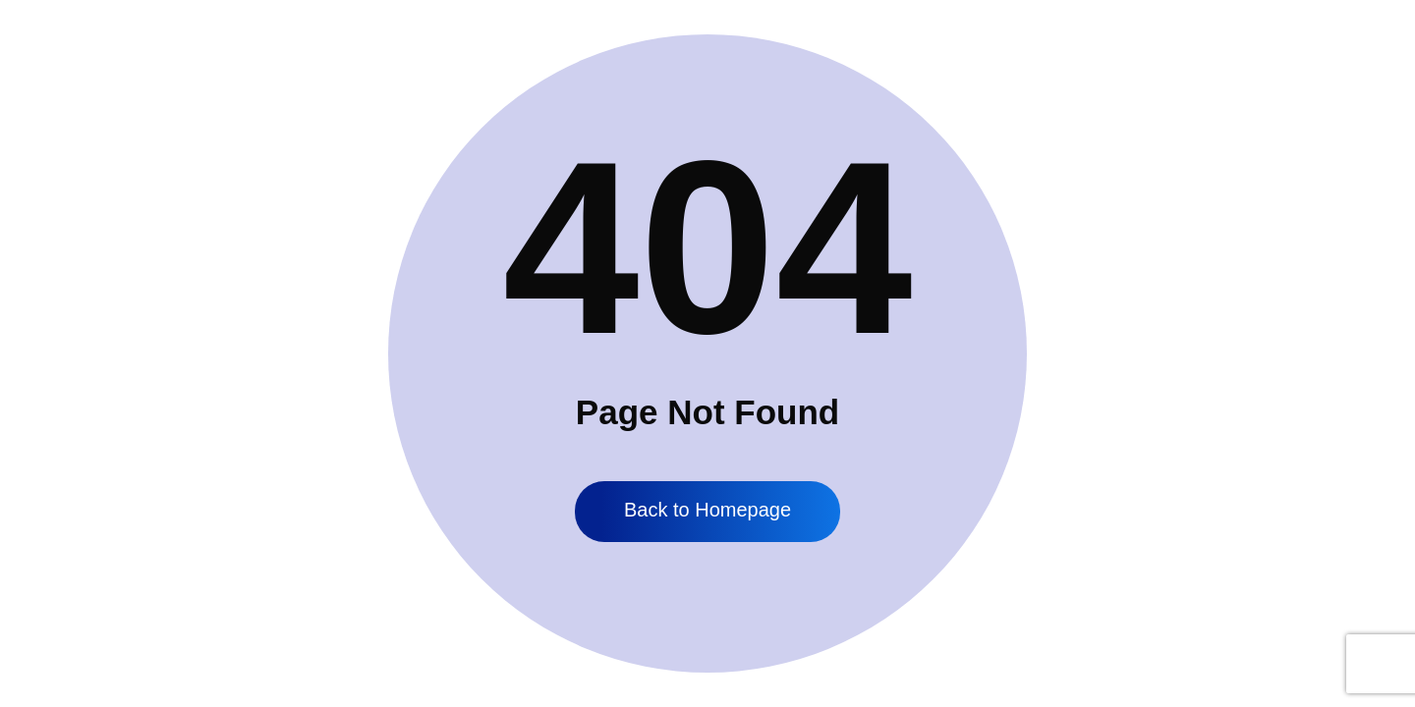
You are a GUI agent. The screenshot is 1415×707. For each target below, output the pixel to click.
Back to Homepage (707, 509)
